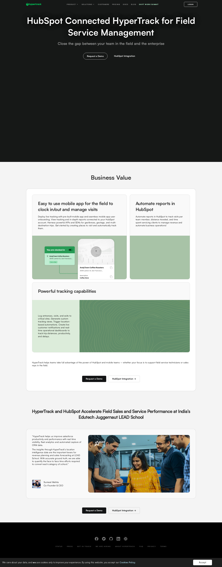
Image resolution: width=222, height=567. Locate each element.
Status (59, 546)
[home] (33, 4)
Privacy (152, 546)
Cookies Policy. (128, 562)
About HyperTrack (125, 546)
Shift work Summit (149, 4)
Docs (125, 4)
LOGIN (191, 4)
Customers (103, 4)
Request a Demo (95, 56)
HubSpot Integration (124, 56)
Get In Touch (84, 546)
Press (70, 546)
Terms (163, 546)
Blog (133, 4)
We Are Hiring (103, 546)
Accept (202, 562)
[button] (72, 4)
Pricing (116, 4)
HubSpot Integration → (124, 378)
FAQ (141, 546)
